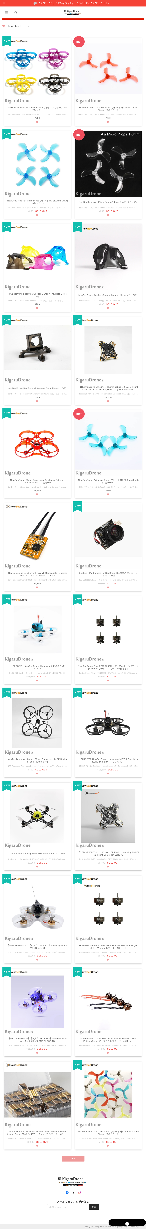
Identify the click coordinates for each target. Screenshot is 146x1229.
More (73, 1159)
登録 (94, 1206)
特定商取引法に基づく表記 (128, 1226)
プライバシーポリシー (108, 1226)
